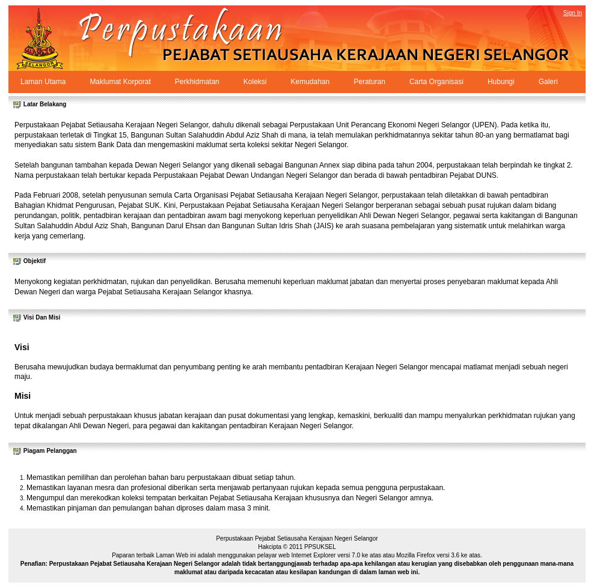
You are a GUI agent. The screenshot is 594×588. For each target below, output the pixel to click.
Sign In (572, 13)
